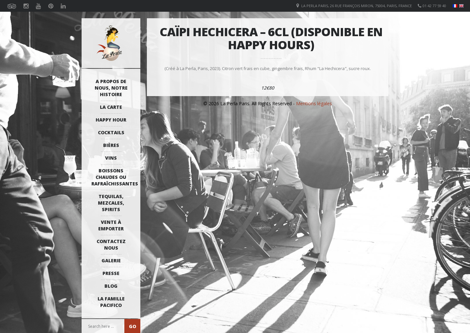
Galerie (111, 260)
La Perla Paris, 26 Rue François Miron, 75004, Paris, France (356, 5)
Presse (110, 273)
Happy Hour (111, 120)
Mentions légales (314, 103)
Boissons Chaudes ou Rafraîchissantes (112, 177)
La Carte (111, 107)
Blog (111, 286)
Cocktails (111, 132)
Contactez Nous (111, 244)
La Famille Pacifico (111, 302)
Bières (111, 145)
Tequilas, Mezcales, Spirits (111, 202)
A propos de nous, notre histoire (111, 87)
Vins (111, 158)
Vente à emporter (111, 225)
